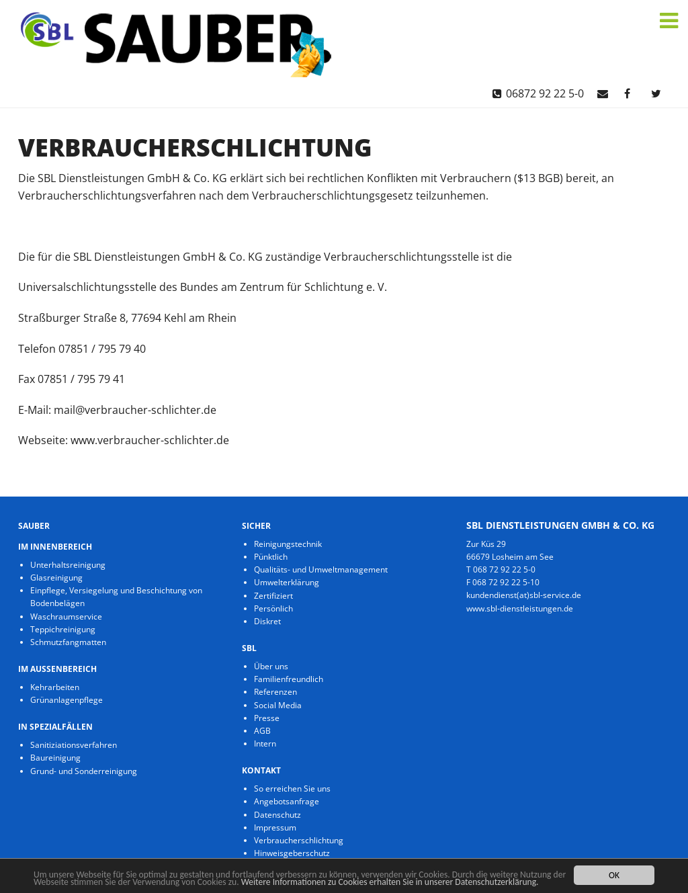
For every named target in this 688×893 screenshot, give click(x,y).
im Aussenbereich (57, 669)
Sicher (256, 525)
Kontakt (261, 770)
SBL (249, 648)
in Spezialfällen (55, 726)
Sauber (34, 525)
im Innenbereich (55, 546)
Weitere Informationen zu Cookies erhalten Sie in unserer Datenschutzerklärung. (390, 882)
